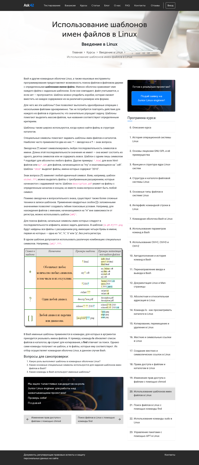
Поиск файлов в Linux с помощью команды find (99, 419)
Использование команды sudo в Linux (153, 420)
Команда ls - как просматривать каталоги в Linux (153, 312)
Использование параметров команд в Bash (149, 230)
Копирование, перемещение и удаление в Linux (151, 325)
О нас (117, 5)
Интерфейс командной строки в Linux (151, 207)
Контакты (139, 5)
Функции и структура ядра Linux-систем (151, 166)
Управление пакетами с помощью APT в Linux (148, 434)
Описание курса (141, 127)
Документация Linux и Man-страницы (150, 284)
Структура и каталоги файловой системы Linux (151, 180)
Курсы (83, 5)
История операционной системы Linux (151, 139)
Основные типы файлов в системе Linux (147, 193)
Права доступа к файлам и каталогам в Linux (149, 366)
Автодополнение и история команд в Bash (150, 257)
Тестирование (52, 5)
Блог (107, 5)
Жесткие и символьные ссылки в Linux (152, 339)
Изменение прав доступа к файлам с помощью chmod (43, 419)
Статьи (95, 5)
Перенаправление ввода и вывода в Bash (149, 271)
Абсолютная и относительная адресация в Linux (151, 298)
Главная (77, 52)
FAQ (127, 5)
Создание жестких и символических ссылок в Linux (152, 352)
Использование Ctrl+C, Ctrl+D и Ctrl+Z (150, 244)
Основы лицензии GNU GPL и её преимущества (151, 152)
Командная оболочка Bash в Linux (152, 218)
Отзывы (155, 5)
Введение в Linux (111, 52)
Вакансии (70, 5)
